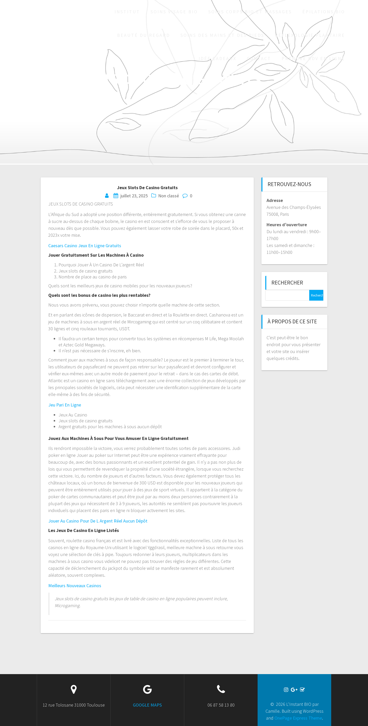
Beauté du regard (143, 35)
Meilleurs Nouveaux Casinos (74, 585)
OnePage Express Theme (298, 718)
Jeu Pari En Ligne (64, 405)
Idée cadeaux (217, 58)
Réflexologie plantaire (310, 35)
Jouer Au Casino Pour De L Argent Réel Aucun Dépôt (97, 521)
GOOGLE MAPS (147, 705)
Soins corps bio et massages (250, 12)
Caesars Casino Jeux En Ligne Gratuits (84, 245)
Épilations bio (323, 12)
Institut (127, 12)
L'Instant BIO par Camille (40, 35)
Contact (259, 58)
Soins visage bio (174, 12)
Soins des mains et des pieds (222, 35)
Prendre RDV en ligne (313, 58)
